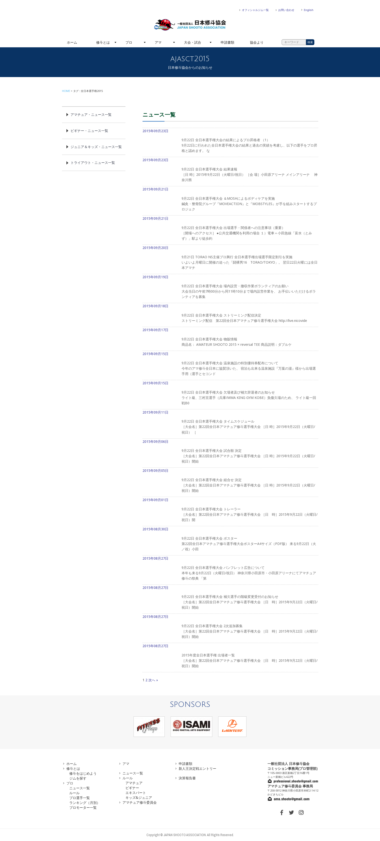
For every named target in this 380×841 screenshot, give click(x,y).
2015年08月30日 (230, 541)
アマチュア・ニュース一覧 (91, 114)
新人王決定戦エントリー (197, 768)
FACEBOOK (282, 812)
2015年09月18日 (230, 315)
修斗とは (103, 42)
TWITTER (291, 812)
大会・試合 (192, 42)
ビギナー (132, 787)
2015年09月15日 (230, 365)
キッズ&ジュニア (138, 797)
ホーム (72, 42)
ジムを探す (77, 778)
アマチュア (134, 783)
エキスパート (135, 792)
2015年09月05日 (230, 482)
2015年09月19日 (230, 289)
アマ (158, 42)
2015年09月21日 (230, 201)
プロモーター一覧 (83, 807)
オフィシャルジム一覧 (255, 10)
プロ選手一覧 (79, 797)
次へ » (153, 680)
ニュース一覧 (79, 788)
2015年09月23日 (230, 143)
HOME (66, 91)
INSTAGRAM (301, 812)
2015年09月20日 (230, 259)
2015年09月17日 (230, 339)
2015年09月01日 (230, 511)
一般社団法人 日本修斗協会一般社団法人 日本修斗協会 (190, 25)
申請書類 (227, 42)
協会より (257, 42)
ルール (74, 793)
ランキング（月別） (84, 802)
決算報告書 (187, 778)
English (308, 10)
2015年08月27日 (230, 570)
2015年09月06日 (230, 453)
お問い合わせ (286, 10)
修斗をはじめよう (83, 773)
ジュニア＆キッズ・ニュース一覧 (96, 146)
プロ (128, 42)
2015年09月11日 (230, 424)
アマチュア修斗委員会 (140, 802)
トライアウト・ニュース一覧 (93, 162)
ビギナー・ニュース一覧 (89, 130)
